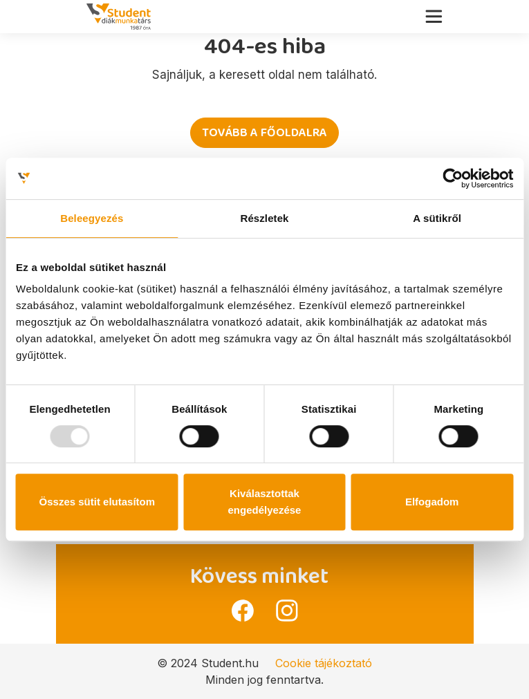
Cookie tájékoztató (323, 663)
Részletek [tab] (264, 218)
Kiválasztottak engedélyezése (264, 501)
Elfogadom (432, 501)
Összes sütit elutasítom (97, 501)
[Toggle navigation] (438, 13)
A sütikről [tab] (437, 218)
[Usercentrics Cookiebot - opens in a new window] (452, 178)
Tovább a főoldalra (264, 132)
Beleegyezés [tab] (91, 218)
